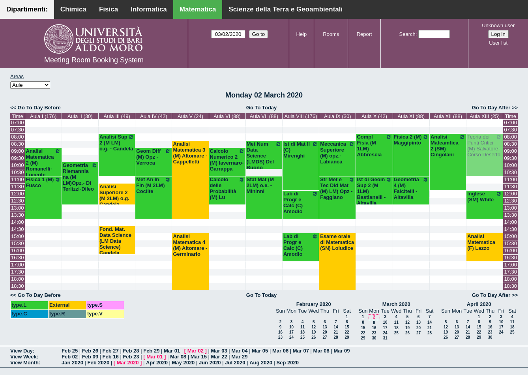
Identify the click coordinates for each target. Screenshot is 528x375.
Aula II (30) (80, 116)
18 (302, 332)
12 (313, 327)
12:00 (17, 194)
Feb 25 (70, 351)
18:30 (17, 286)
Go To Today (261, 108)
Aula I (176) (43, 116)
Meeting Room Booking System (94, 60)
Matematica (198, 9)
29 (347, 337)
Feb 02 (70, 357)
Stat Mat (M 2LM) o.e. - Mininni (260, 185)
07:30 (17, 130)
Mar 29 (239, 357)
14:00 (17, 222)
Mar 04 (239, 351)
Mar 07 (301, 351)
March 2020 (396, 304)
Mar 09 (341, 351)
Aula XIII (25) (485, 116)
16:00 (17, 250)
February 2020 (313, 304)
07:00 (17, 123)
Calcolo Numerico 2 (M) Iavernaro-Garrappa (227, 160)
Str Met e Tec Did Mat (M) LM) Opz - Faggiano (337, 188)
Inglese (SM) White (484, 196)
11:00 (17, 179)
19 (313, 332)
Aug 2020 (260, 363)
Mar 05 (260, 351)
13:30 (17, 215)
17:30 (17, 272)
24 (291, 337)
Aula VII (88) (264, 116)
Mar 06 (280, 351)
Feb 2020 (99, 363)
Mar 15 (199, 357)
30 (374, 338)
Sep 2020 (288, 363)
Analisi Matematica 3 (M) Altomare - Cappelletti (190, 153)
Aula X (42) (374, 116)
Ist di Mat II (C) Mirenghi (300, 150)
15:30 (17, 243)
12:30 (17, 201)
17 (291, 332)
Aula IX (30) (337, 116)
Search (407, 34)
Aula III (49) (117, 116)
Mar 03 (219, 351)
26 (313, 337)
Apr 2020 (157, 363)
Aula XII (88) (448, 116)
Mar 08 (321, 351)
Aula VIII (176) (301, 116)
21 (335, 332)
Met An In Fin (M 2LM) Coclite (153, 185)
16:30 (17, 258)
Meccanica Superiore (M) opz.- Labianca (337, 153)
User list (498, 43)
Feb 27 (111, 351)
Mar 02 (195, 351)
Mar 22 (219, 357)
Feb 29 (151, 351)
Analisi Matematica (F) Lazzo (481, 242)
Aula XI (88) (411, 116)
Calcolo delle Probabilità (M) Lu (227, 188)
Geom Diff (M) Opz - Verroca (153, 157)
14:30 (17, 229)
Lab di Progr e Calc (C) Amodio (300, 202)
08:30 (17, 144)
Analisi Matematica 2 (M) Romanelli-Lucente (43, 163)
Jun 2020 (210, 363)
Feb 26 (90, 351)
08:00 (17, 137)
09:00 (17, 151)
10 (291, 327)
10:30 (17, 172)
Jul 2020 (235, 363)
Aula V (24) (190, 116)
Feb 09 (90, 357)
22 (347, 332)
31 (385, 338)
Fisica (108, 9)
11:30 (17, 186)
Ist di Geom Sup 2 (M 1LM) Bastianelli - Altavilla (374, 191)
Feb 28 (131, 351)
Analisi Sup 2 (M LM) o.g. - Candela (116, 143)
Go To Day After (491, 108)
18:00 (17, 279)
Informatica (149, 9)
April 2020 (479, 304)
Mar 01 (172, 351)
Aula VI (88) (227, 116)
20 (324, 332)
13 (324, 327)
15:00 (17, 236)
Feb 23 (131, 357)
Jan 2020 (72, 363)
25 (302, 337)
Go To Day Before (39, 108)
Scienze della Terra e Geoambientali (285, 9)
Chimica (73, 9)
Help (301, 34)
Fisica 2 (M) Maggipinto (411, 140)
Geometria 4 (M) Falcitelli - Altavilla (411, 188)
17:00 (17, 265)
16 (280, 332)
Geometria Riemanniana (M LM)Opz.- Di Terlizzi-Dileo (80, 177)
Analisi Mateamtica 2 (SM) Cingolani (448, 146)
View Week (23, 357)
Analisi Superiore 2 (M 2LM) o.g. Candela (114, 195)
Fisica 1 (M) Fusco (43, 182)
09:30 (17, 158)
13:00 (17, 208)
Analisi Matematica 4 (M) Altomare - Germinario (190, 245)
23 (280, 337)
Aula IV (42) (153, 116)
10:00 (17, 165)
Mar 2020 (128, 363)
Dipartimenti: (27, 9)
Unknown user (498, 25)
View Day (21, 351)
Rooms (331, 34)
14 (335, 327)
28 (335, 337)
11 (302, 327)
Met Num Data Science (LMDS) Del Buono (264, 156)
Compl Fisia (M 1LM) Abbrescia (374, 146)
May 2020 (183, 363)
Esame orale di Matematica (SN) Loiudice (337, 242)
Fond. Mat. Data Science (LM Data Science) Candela (115, 241)
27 (324, 337)
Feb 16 (111, 357)
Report (364, 34)
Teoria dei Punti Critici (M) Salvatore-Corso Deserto (484, 146)
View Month (24, 363)
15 (347, 327)
